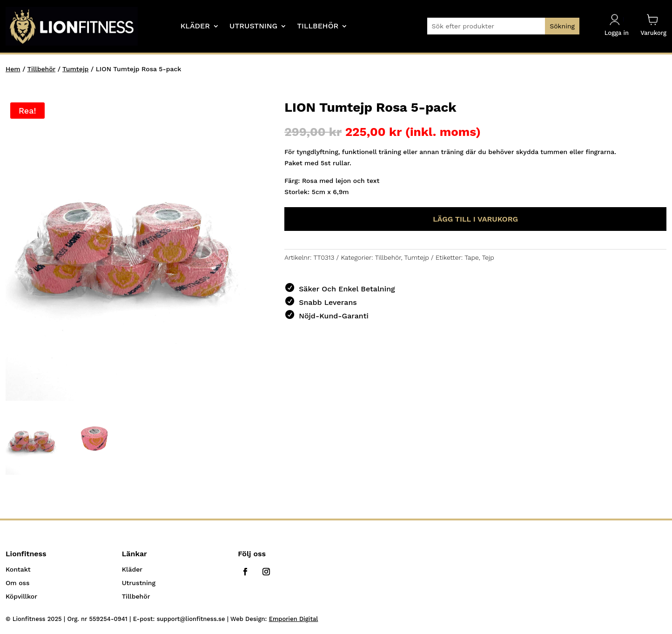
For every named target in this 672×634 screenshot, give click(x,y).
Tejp (488, 257)
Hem (13, 69)
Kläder (195, 26)
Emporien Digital (293, 618)
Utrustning (253, 26)
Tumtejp (75, 69)
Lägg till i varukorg (475, 219)
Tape (471, 257)
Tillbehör (317, 26)
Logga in (617, 25)
